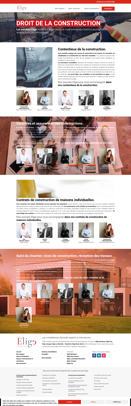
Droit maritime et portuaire (49, 381)
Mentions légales (107, 402)
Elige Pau (109, 341)
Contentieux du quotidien (75, 378)
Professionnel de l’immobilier (24, 385)
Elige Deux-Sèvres (78, 344)
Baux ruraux (97, 389)
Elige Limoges (46, 344)
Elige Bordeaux (100, 341)
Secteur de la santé (21, 395)
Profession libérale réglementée (25, 388)
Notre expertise (74, 8)
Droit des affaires (47, 389)
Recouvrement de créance (101, 383)
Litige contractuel (99, 386)
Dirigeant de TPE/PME (22, 379)
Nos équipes (59, 8)
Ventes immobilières (91, 8)
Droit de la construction (100, 378)
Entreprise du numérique (49, 375)
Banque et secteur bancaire (24, 382)
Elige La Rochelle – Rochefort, (62, 344)
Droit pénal (97, 381)
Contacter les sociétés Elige (106, 2)
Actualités (108, 8)
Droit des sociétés (47, 392)
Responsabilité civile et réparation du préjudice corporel (77, 385)
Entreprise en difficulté (48, 378)
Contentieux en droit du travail (102, 375)
